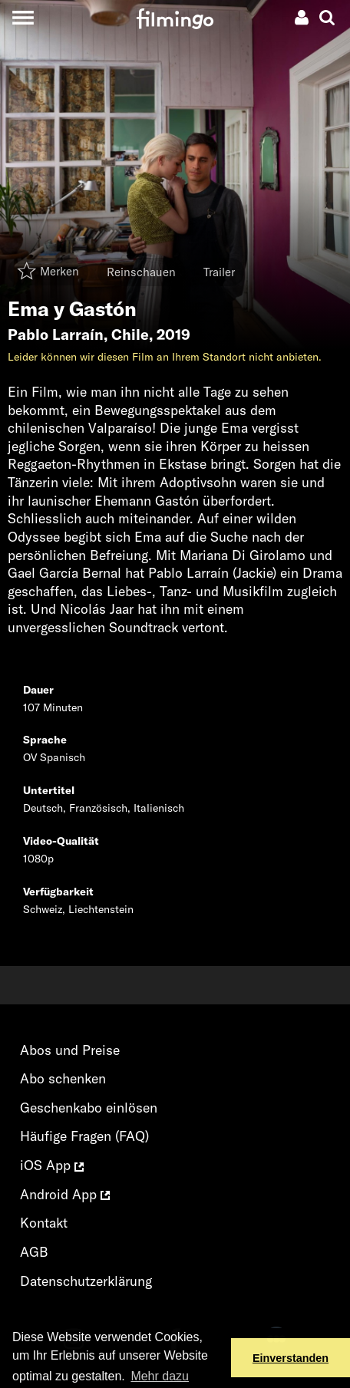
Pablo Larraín (56, 334)
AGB (34, 1252)
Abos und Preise (70, 1050)
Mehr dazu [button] (159, 1376)
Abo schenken (63, 1078)
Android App (65, 1194)
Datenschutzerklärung (86, 1281)
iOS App (52, 1165)
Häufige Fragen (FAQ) (84, 1136)
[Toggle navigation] (22, 17)
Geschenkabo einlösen (88, 1107)
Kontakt (44, 1222)
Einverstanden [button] (291, 1358)
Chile (130, 334)
